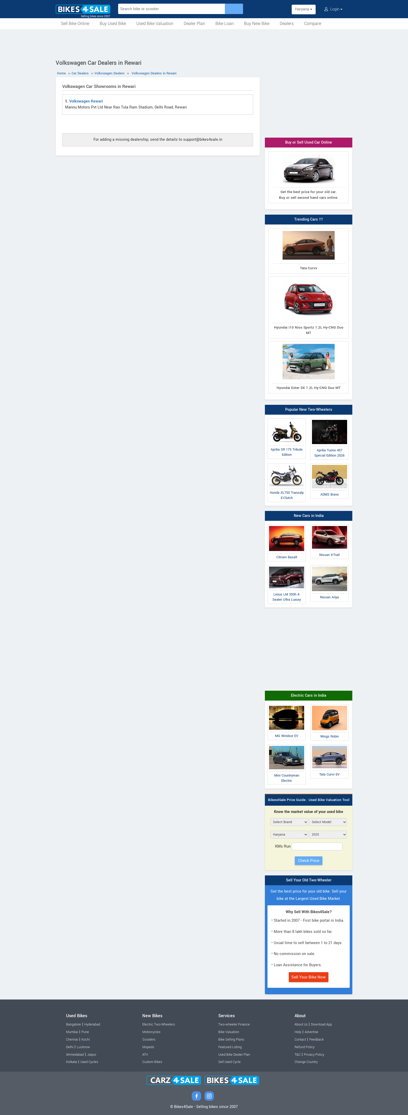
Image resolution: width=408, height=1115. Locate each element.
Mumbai (72, 1032)
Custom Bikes (152, 1062)
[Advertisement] (204, 43)
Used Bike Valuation (154, 24)
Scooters (148, 1039)
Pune (85, 1032)
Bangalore (73, 1024)
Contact (300, 1039)
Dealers (287, 24)
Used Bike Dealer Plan (234, 1054)
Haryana (303, 9)
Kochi (85, 1039)
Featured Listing (230, 1047)
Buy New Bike (256, 24)
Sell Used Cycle (229, 1062)
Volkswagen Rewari (86, 101)
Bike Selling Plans (231, 1039)
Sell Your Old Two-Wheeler (309, 880)
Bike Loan (224, 24)
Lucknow (83, 1047)
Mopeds (148, 1047)
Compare (312, 24)
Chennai (72, 1039)
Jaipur (91, 1054)
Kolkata (71, 1062)
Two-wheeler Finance (234, 1024)
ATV (145, 1054)
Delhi (69, 1047)
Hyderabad (92, 1024)
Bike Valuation (228, 1032)
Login (333, 9)
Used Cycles (89, 1062)
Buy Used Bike (113, 24)
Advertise (311, 1032)
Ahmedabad (75, 1054)
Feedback (316, 1039)
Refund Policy (305, 1047)
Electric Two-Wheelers (158, 1024)
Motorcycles (151, 1032)
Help (298, 1032)
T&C (298, 1054)
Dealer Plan (194, 24)
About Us (301, 1024)
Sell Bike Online (75, 24)
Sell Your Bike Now (308, 977)
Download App (321, 1024)
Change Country (306, 1062)
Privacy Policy (314, 1054)
